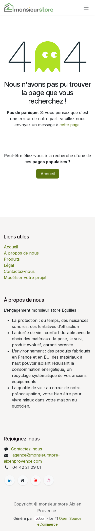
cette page (70, 124)
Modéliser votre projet (25, 277)
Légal (9, 265)
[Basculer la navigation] (86, 7)
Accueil (48, 173)
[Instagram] (49, 480)
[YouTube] (36, 480)
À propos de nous (21, 253)
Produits (12, 259)
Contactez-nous (19, 271)
